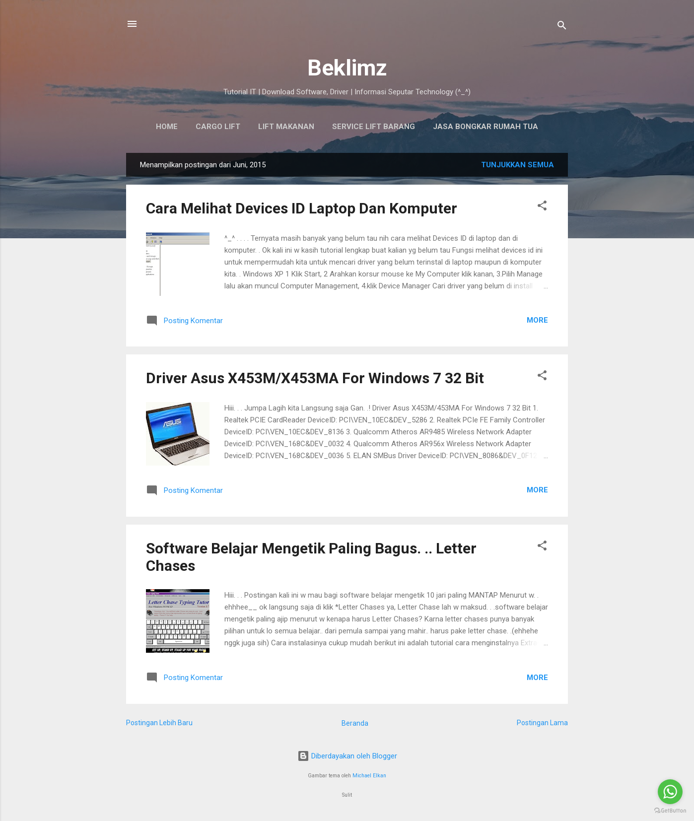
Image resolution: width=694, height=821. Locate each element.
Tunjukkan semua (517, 164)
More (537, 320)
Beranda (355, 723)
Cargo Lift (218, 126)
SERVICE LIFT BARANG (373, 126)
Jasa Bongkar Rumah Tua (485, 126)
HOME (167, 126)
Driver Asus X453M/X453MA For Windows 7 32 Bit (315, 378)
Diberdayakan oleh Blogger (347, 756)
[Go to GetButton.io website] (670, 811)
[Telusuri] (562, 27)
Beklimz (347, 68)
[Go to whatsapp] (670, 791)
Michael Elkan (369, 775)
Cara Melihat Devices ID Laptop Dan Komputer (301, 208)
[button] (542, 207)
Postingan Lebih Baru (159, 723)
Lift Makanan (286, 126)
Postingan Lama (542, 723)
